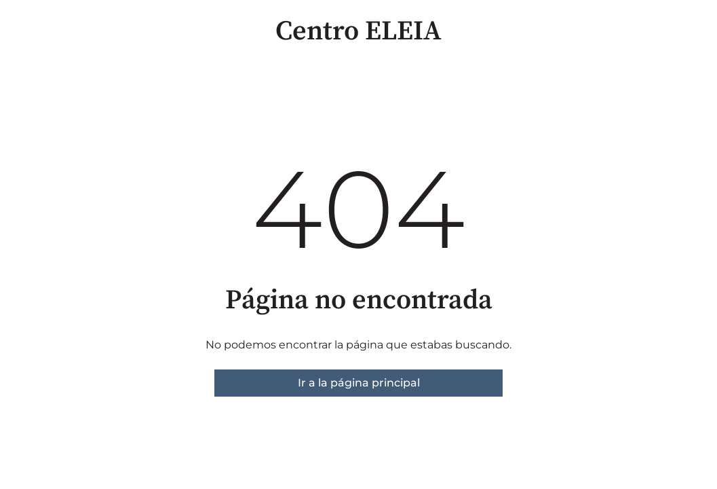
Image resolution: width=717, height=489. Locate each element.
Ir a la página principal (359, 382)
